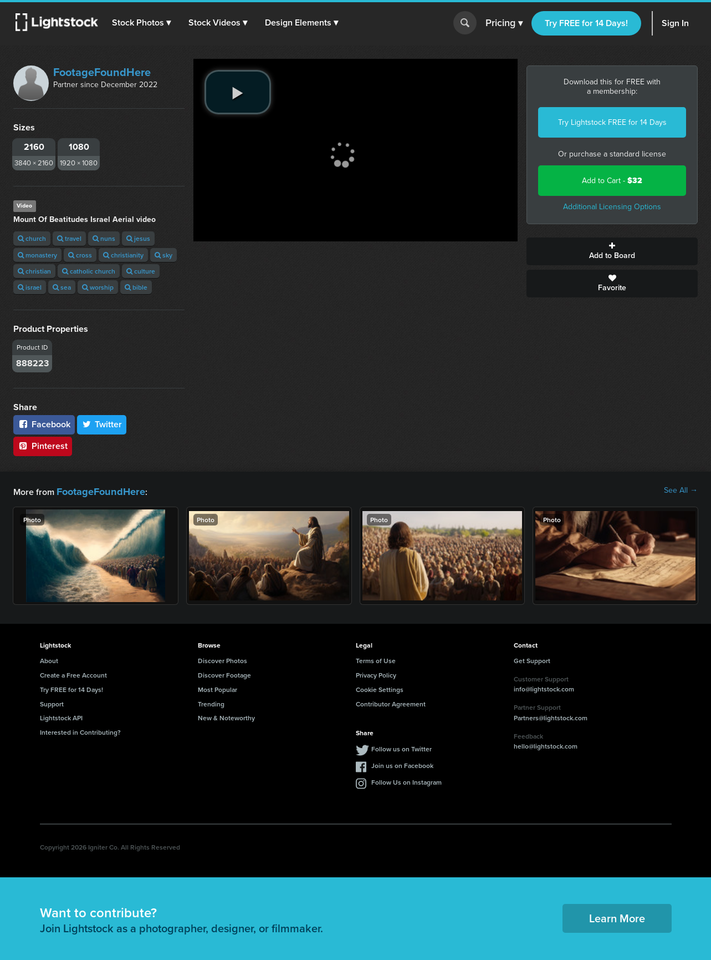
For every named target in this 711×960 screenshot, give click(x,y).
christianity (123, 255)
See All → (681, 490)
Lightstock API (61, 716)
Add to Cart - (612, 180)
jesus (138, 238)
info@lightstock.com (544, 687)
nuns (104, 238)
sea (62, 287)
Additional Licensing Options (612, 207)
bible (136, 287)
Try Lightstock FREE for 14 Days (612, 122)
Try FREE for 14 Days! (586, 23)
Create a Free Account (73, 673)
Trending (211, 702)
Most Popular (217, 688)
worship (98, 287)
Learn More (617, 916)
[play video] (237, 92)
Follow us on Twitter (401, 747)
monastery (37, 255)
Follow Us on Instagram (406, 780)
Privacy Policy (376, 673)
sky (163, 255)
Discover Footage (224, 673)
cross (80, 255)
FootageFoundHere (102, 72)
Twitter (101, 424)
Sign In (675, 23)
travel (69, 238)
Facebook (44, 424)
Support (52, 702)
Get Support (532, 659)
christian (34, 271)
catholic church (88, 271)
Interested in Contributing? (80, 730)
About (49, 659)
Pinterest (43, 445)
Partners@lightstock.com (550, 716)
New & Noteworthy (226, 716)
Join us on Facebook (402, 764)
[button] (143, 22)
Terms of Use (376, 659)
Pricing (504, 23)
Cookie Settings (379, 688)
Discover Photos (222, 659)
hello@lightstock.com (545, 744)
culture (140, 271)
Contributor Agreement (391, 702)
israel (30, 287)
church (32, 238)
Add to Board (612, 251)
